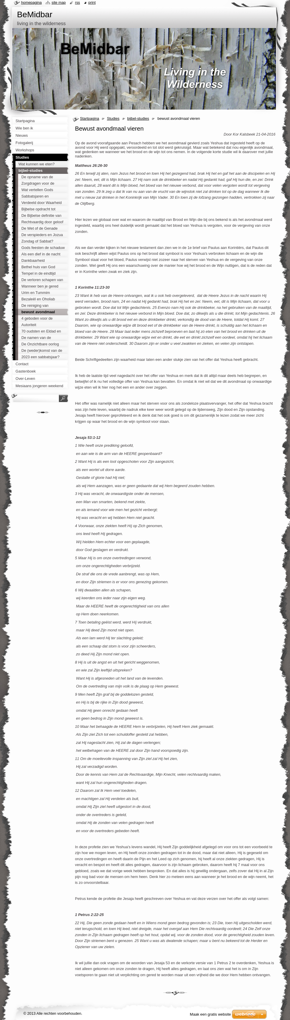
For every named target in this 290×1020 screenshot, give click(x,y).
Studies (113, 118)
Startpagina (89, 118)
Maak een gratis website (210, 1014)
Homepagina (31, 2)
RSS (77, 2)
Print (92, 2)
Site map (59, 2)
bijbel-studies (138, 118)
